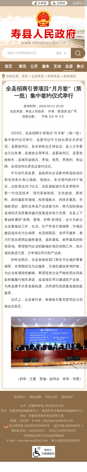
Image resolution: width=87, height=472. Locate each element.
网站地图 (35, 397)
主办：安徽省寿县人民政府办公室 (42, 405)
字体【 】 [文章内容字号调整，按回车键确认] (53, 116)
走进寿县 (38, 76)
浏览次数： (30, 116)
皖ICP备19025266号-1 (68, 425)
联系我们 (20, 397)
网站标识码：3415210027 (28, 430)
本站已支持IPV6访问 (62, 430)
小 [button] (60, 116)
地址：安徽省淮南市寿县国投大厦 (42, 415)
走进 (69, 66)
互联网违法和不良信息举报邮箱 (43, 435)
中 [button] (56, 116)
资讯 (22, 66)
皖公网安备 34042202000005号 (27, 425)
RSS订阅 (51, 397)
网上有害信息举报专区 (65, 440)
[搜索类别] (61, 53)
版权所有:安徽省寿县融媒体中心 (62, 410)
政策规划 (70, 76)
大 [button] (52, 116)
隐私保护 (67, 397)
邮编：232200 (19, 420)
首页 (8, 66)
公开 (34, 66)
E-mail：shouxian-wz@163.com (52, 420)
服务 (45, 66)
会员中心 (79, 3)
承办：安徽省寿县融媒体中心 (20, 410)
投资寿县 (54, 76)
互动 (57, 66)
